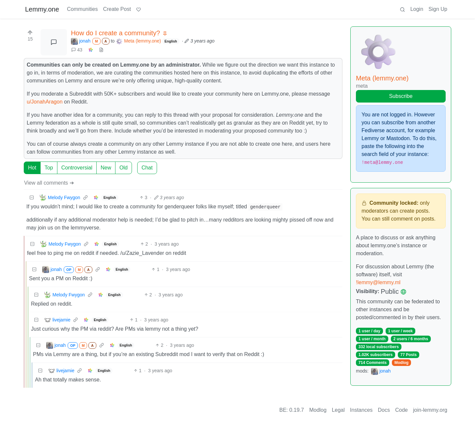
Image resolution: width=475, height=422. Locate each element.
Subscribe (400, 96)
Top (49, 167)
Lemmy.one (42, 9)
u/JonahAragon (45, 102)
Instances (361, 410)
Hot (32, 167)
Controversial (76, 167)
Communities (82, 9)
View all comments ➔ (49, 183)
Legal (338, 410)
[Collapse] (31, 198)
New (106, 167)
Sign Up (437, 9)
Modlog (402, 362)
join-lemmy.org (430, 410)
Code (401, 410)
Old (123, 167)
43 (76, 49)
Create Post (117, 9)
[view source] (101, 50)
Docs (384, 410)
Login (416, 9)
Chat (147, 167)
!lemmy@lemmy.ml (378, 282)
